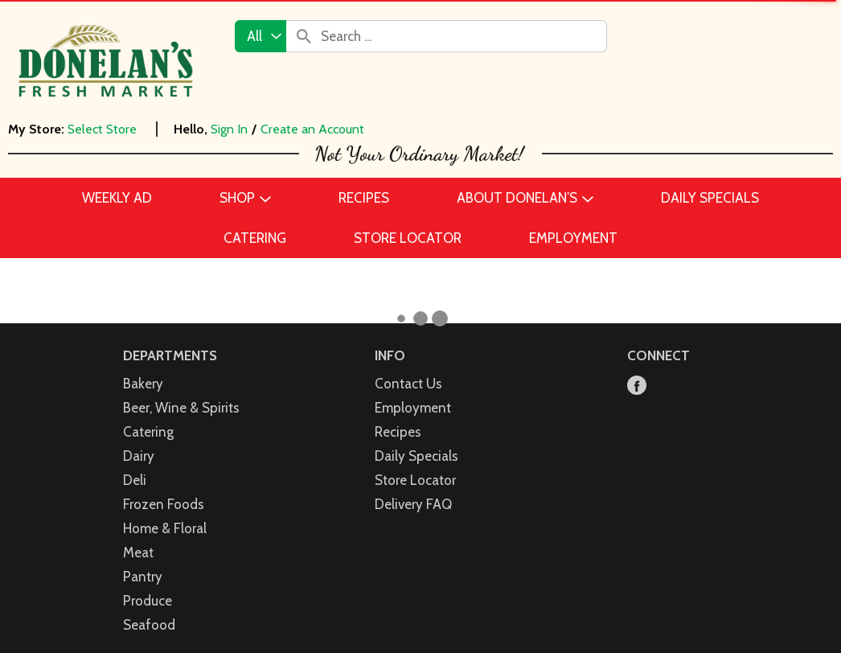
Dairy (138, 456)
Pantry (142, 577)
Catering (148, 432)
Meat (138, 552)
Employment (413, 408)
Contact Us (408, 384)
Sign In (229, 129)
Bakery (143, 384)
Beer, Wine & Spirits (181, 408)
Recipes (398, 432)
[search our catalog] (304, 36)
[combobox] (260, 36)
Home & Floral (165, 528)
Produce (147, 601)
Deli (134, 480)
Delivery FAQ (413, 504)
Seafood (149, 625)
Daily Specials (416, 456)
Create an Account (312, 129)
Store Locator (415, 480)
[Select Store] (104, 129)
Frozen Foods (163, 504)
